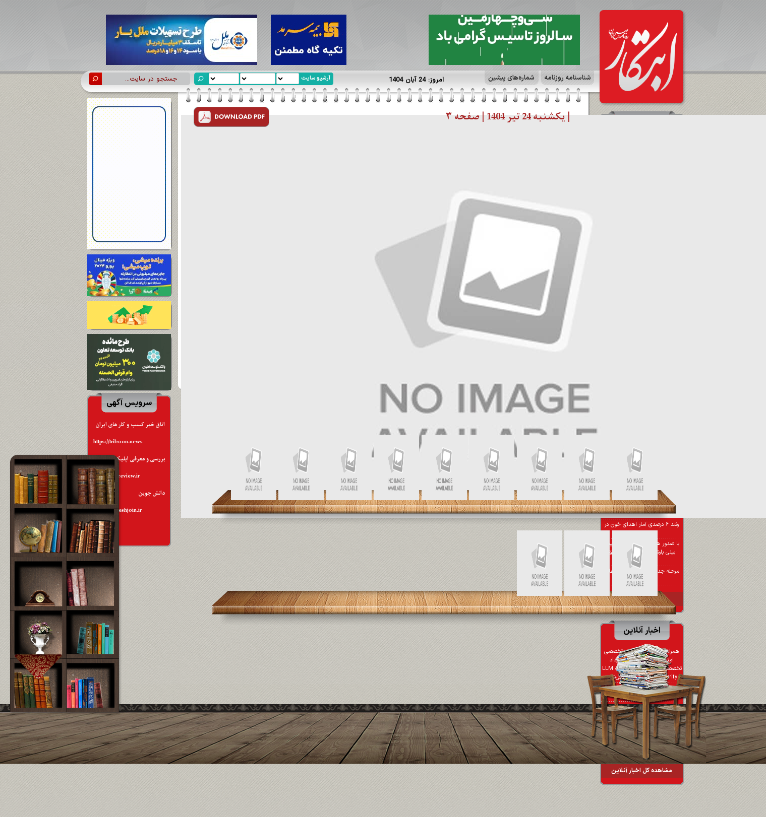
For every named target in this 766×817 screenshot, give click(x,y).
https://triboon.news (118, 442)
